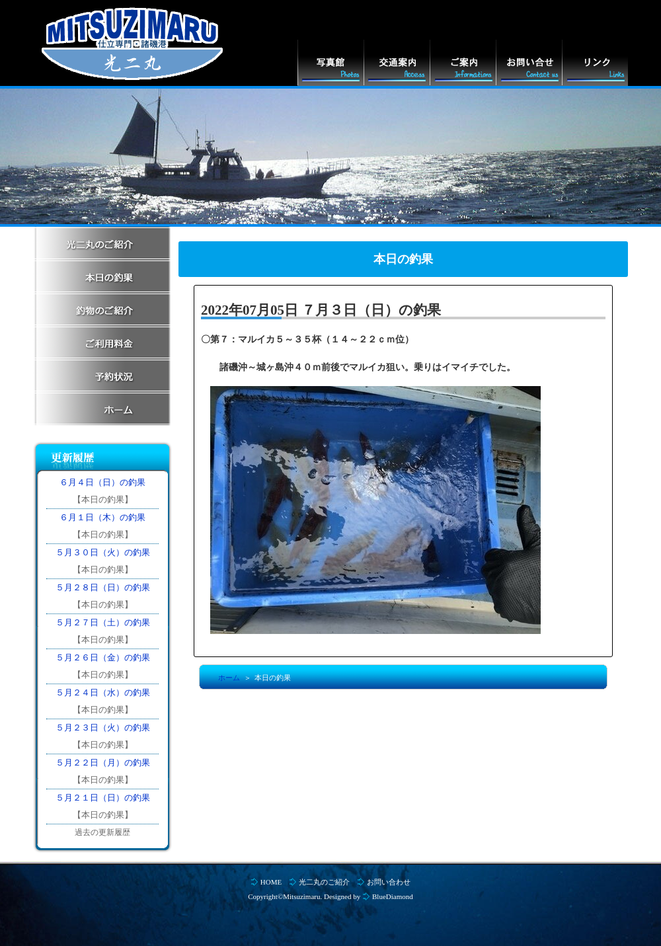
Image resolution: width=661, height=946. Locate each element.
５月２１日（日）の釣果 (103, 798)
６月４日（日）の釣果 (102, 482)
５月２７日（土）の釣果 (103, 622)
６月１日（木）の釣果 (102, 517)
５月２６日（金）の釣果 (103, 657)
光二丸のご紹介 (324, 882)
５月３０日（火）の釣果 (103, 552)
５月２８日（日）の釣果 (103, 587)
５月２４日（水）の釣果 (103, 692)
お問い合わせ (388, 882)
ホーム (229, 678)
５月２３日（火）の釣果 (103, 727)
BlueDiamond (392, 896)
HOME (271, 882)
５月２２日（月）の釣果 (103, 763)
